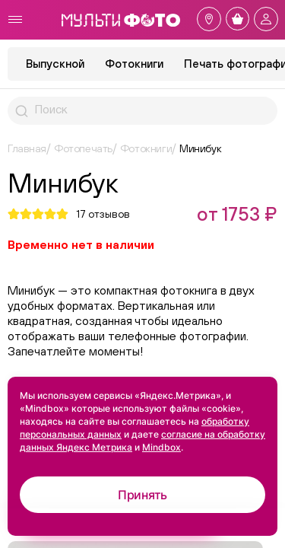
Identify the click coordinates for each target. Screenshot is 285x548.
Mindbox (161, 447)
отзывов (103, 214)
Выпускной (55, 63)
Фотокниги (134, 63)
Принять (142, 494)
